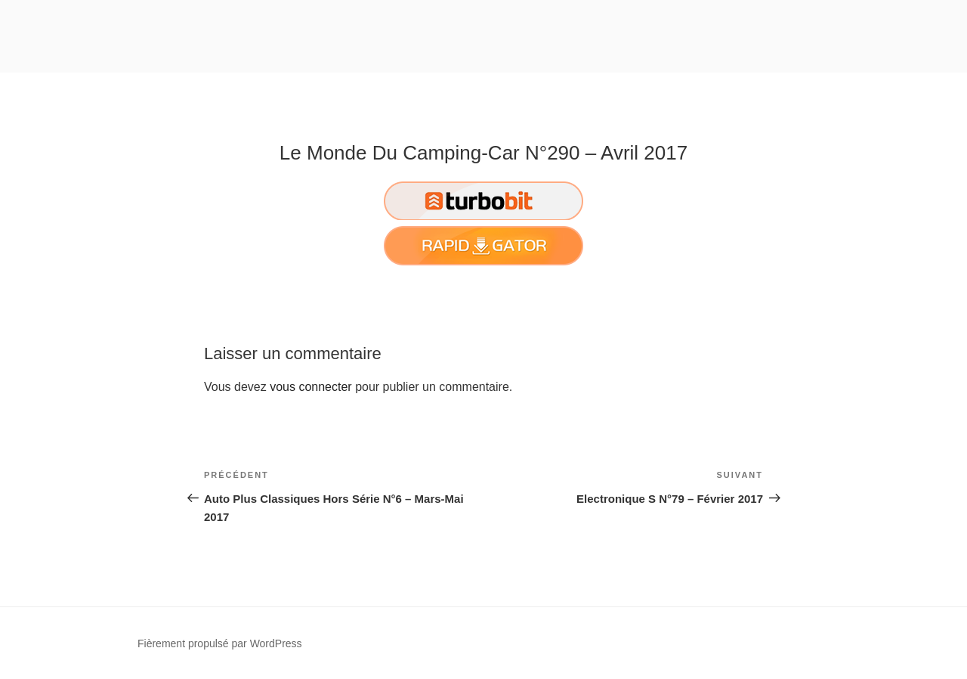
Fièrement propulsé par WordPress (219, 643)
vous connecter (311, 386)
